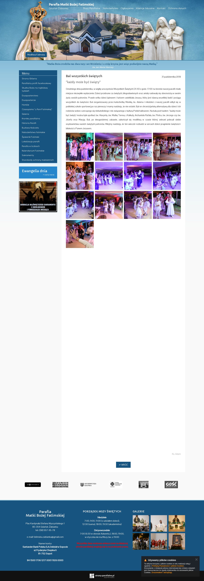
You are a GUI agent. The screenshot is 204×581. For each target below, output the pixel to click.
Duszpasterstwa (30, 96)
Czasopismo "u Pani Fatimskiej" (37, 109)
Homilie (25, 105)
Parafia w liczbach (31, 146)
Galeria (25, 114)
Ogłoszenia (127, 8)
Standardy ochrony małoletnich (38, 160)
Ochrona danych (177, 8)
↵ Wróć (123, 464)
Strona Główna (29, 79)
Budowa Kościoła (30, 128)
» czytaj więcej (48, 175)
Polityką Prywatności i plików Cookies (168, 566)
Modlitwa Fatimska (36, 54)
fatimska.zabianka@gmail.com (49, 536)
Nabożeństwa (110, 8)
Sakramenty (28, 155)
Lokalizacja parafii (31, 142)
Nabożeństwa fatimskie (33, 132)
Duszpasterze (29, 100)
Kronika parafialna (31, 119)
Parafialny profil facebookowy (36, 83)
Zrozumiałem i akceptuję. (162, 572)
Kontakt (161, 8)
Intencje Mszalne (145, 8)
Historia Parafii (29, 123)
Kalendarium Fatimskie (33, 151)
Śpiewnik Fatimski (30, 137)
